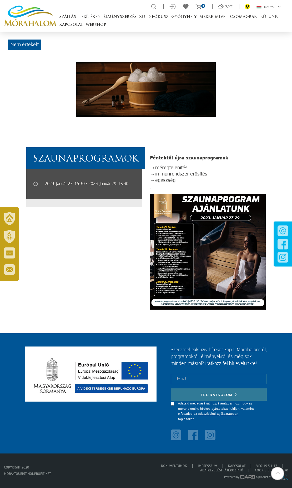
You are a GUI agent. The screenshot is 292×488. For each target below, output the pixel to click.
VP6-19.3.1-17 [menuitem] (266, 466)
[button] (277, 473)
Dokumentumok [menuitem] (174, 466)
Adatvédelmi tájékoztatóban (218, 414)
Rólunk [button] (269, 17)
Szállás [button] (67, 17)
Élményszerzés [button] (120, 17)
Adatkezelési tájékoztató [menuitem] (221, 470)
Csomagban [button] (244, 17)
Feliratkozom (219, 394)
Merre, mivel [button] (213, 17)
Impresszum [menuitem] (207, 466)
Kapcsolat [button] (71, 25)
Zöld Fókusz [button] (154, 17)
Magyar (268, 6)
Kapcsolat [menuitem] (236, 466)
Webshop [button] (96, 25)
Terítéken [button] (90, 17)
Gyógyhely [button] (184, 17)
